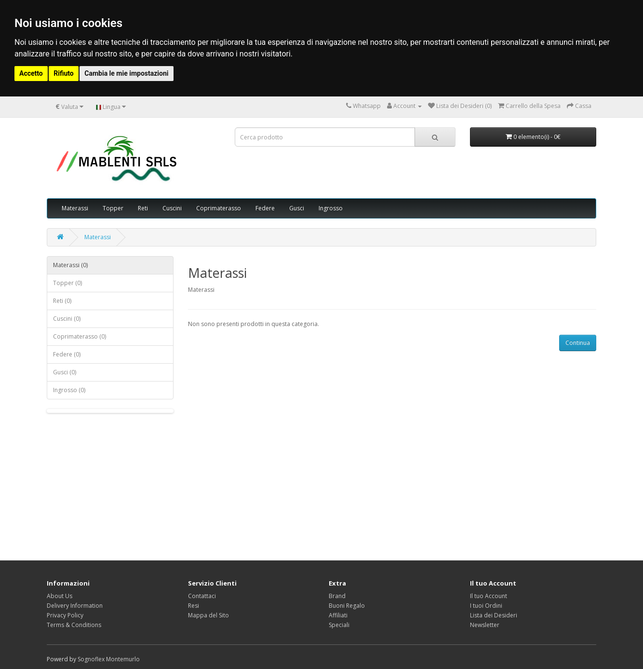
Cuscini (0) (66, 318)
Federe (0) (66, 354)
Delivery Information (75, 605)
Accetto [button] (31, 73)
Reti (143, 208)
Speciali (339, 625)
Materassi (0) (70, 265)
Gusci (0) (64, 372)
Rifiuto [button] (64, 73)
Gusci (296, 208)
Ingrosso (331, 208)
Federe (265, 208)
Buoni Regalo (347, 605)
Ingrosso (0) (69, 390)
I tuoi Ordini (486, 605)
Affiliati (338, 615)
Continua (577, 343)
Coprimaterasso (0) (79, 336)
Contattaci (202, 596)
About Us (59, 596)
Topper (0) (67, 283)
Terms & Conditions (74, 625)
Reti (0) (62, 301)
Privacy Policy (65, 615)
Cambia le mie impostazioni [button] (126, 73)
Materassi (75, 208)
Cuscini (172, 208)
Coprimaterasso (218, 208)
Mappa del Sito (208, 615)
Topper (113, 208)
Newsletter (484, 625)
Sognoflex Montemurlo (109, 659)
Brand (337, 596)
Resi (193, 605)
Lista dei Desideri (493, 615)
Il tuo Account (488, 596)
